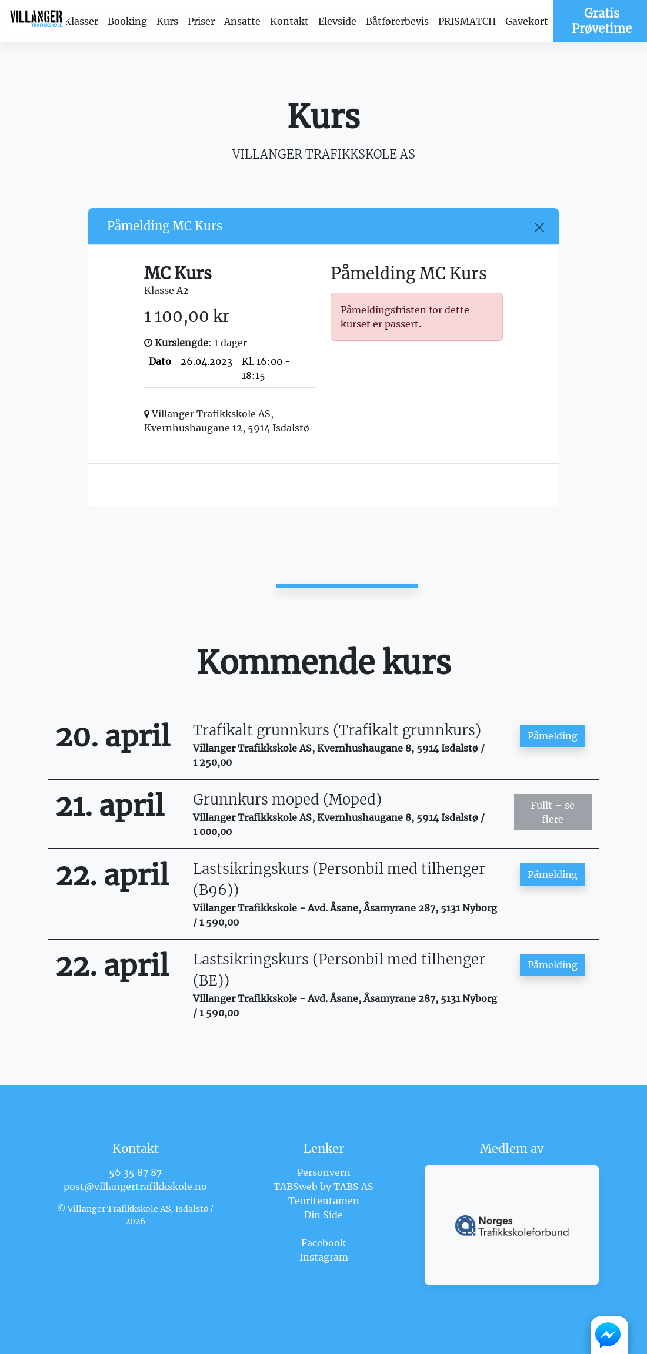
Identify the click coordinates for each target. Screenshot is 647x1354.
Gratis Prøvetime (602, 21)
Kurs (167, 21)
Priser (201, 21)
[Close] (539, 227)
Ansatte (242, 21)
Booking (127, 21)
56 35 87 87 (135, 1172)
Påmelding (553, 736)
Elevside (337, 21)
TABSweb (296, 1186)
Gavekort (526, 21)
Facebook (323, 1243)
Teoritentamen (323, 1200)
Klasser (81, 21)
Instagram (323, 1257)
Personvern (324, 1172)
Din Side (323, 1215)
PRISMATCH (467, 21)
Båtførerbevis (397, 21)
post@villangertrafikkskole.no (135, 1186)
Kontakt (289, 21)
